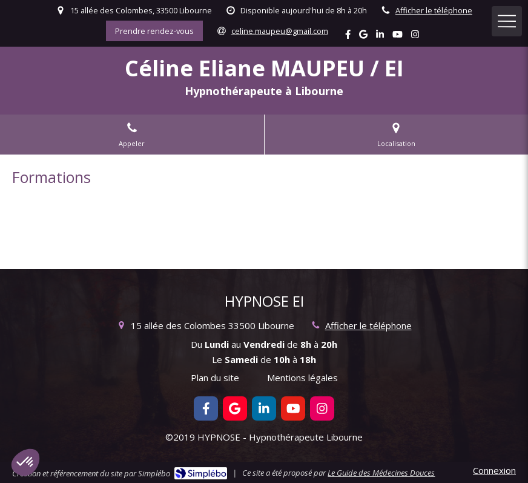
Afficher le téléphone (433, 10)
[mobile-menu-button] (507, 21)
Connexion (494, 470)
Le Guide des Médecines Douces (381, 472)
